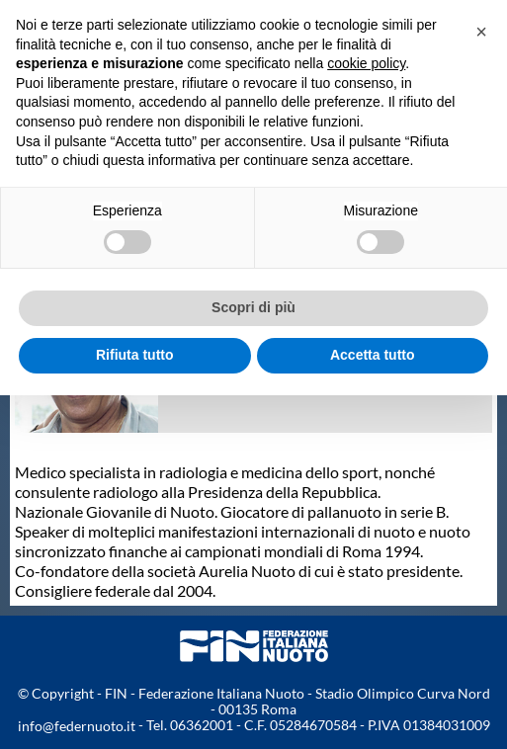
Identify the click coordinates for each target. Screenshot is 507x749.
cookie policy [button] (366, 63)
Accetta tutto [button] (372, 355)
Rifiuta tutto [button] (135, 355)
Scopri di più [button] (253, 307)
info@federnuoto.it (76, 725)
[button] (481, 31)
